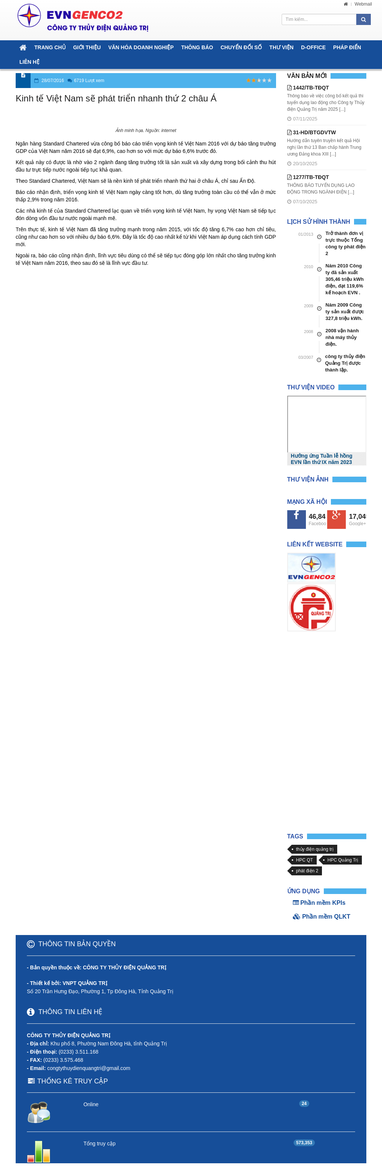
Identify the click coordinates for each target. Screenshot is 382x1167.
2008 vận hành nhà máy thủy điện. (342, 337)
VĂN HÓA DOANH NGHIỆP (141, 47)
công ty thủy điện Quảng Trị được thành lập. (345, 363)
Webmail (363, 4)
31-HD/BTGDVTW (311, 132)
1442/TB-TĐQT (308, 88)
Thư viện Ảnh (308, 479)
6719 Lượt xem (89, 80)
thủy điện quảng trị (315, 849)
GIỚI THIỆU (87, 47)
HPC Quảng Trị (343, 860)
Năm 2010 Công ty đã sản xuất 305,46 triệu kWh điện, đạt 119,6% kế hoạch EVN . (345, 279)
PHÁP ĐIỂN (347, 47)
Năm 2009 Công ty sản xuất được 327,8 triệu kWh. (345, 311)
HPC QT (304, 860)
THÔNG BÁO (197, 47)
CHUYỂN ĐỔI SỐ (241, 47)
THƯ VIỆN (281, 47)
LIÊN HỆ (29, 62)
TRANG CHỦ (50, 47)
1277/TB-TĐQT (308, 177)
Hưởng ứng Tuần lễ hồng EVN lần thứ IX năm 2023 (322, 459)
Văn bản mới (307, 76)
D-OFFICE (313, 47)
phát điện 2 (307, 870)
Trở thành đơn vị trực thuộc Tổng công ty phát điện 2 (346, 243)
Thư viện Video (311, 387)
